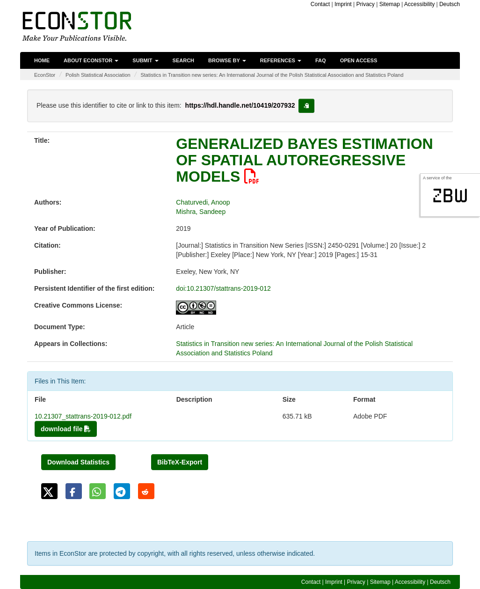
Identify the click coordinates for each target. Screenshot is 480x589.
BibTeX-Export (179, 462)
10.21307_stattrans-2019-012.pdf (83, 416)
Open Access (359, 60)
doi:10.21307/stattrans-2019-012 (223, 288)
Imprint (343, 4)
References (280, 60)
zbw (450, 195)
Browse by (227, 60)
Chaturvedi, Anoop (203, 202)
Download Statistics (78, 462)
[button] (49, 491)
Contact (320, 4)
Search (183, 60)
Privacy (365, 4)
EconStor (44, 75)
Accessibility (419, 4)
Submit (145, 60)
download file (66, 429)
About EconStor (91, 60)
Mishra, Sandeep (200, 211)
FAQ (320, 60)
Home (42, 60)
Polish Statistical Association (98, 75)
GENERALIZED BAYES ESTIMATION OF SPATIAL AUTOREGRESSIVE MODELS (304, 160)
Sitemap (389, 4)
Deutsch (449, 4)
